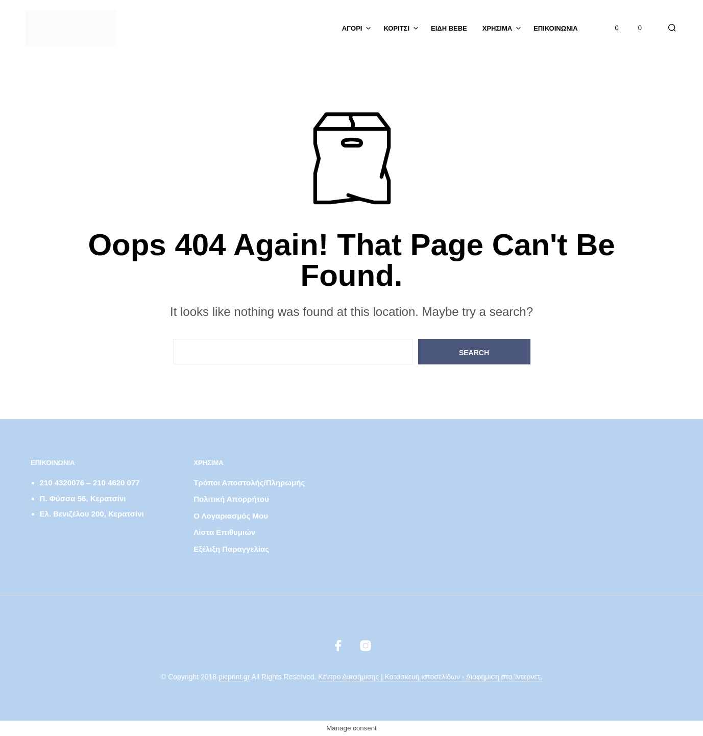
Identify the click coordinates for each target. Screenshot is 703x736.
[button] (611, 28)
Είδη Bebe (449, 28)
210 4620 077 (116, 482)
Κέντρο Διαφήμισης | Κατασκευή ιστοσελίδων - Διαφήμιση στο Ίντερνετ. (430, 677)
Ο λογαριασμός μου (230, 515)
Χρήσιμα (497, 28)
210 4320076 (62, 482)
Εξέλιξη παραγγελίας (231, 549)
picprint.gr (234, 677)
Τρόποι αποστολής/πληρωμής (249, 482)
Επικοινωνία (555, 28)
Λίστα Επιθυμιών (224, 532)
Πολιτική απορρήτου (231, 499)
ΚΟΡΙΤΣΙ (396, 28)
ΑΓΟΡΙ (352, 28)
